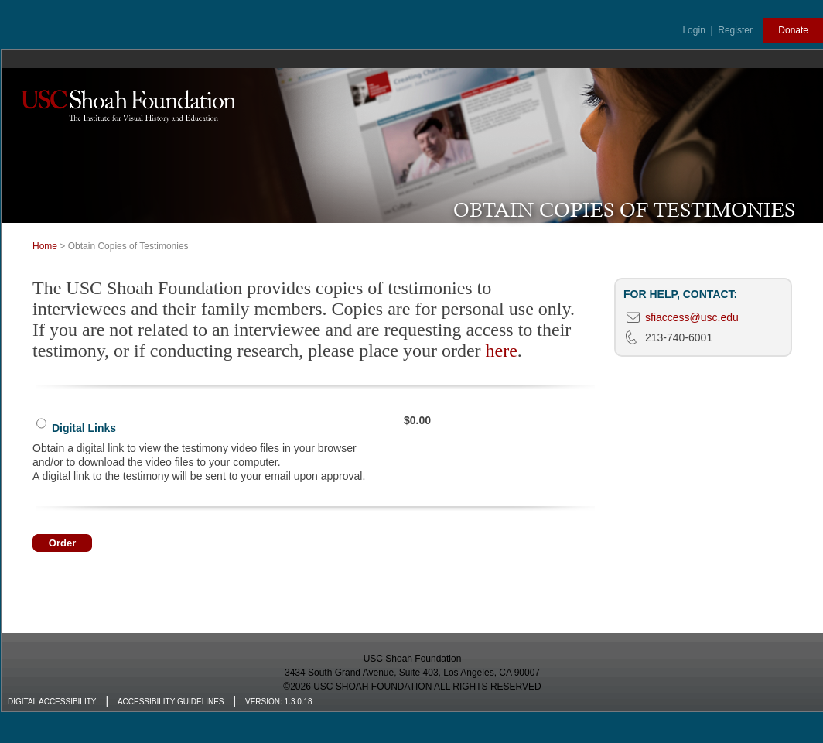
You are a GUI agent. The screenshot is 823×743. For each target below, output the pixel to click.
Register (735, 30)
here (501, 351)
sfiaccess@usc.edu (692, 317)
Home (44, 246)
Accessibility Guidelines (171, 701)
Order (62, 543)
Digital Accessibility (52, 701)
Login (693, 30)
